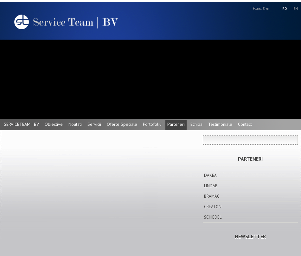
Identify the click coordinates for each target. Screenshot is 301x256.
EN (295, 8)
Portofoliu (152, 124)
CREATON (212, 206)
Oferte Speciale (122, 124)
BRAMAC (212, 196)
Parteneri (176, 124)
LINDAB (211, 186)
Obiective (54, 124)
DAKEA (210, 175)
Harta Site (261, 8)
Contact (245, 124)
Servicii (94, 124)
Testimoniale (220, 124)
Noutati (75, 124)
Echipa (196, 124)
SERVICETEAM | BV (21, 124)
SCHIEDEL (212, 217)
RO (284, 8)
